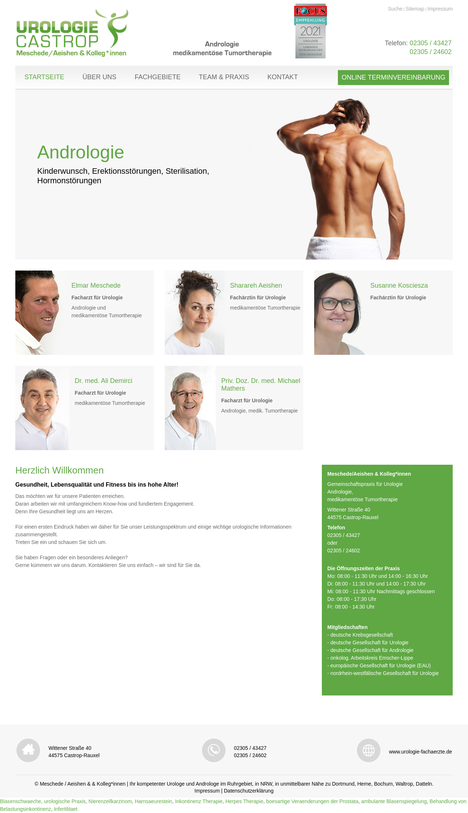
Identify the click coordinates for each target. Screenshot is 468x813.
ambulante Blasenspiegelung (394, 801)
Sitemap (415, 9)
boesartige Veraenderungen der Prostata (312, 801)
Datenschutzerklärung (248, 791)
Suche (395, 9)
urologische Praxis (65, 801)
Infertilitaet (66, 809)
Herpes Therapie (244, 801)
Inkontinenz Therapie (199, 801)
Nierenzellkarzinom (110, 801)
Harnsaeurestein (153, 801)
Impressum (440, 9)
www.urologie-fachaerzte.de (420, 752)
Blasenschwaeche (20, 801)
